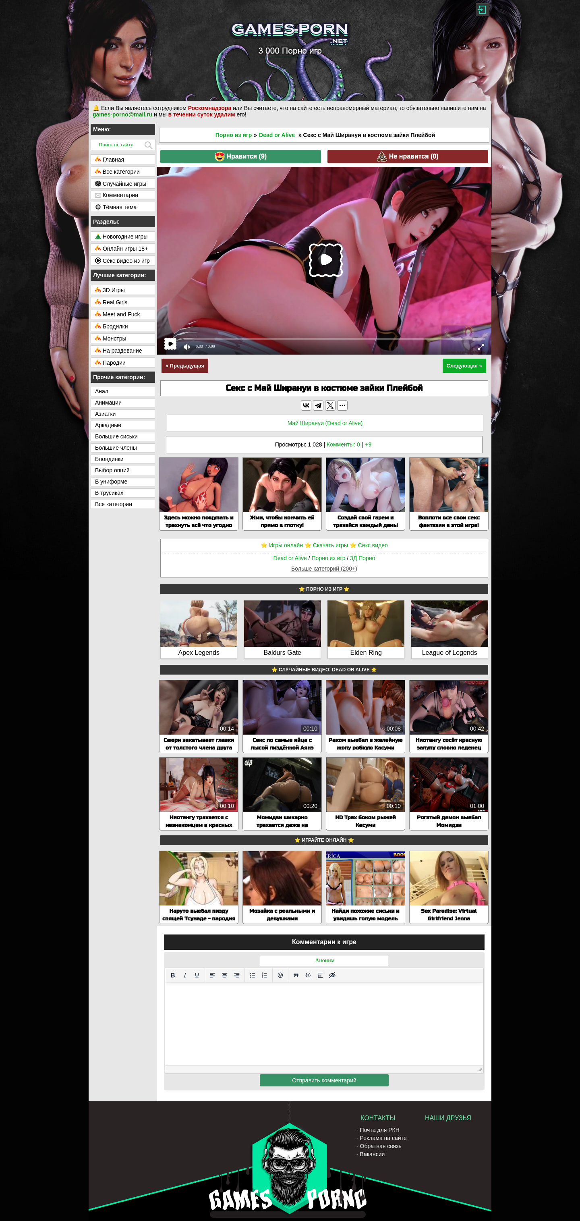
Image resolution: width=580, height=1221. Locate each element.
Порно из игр (233, 135)
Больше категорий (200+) (324, 568)
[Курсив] (185, 975)
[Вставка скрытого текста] (332, 975)
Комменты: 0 (343, 444)
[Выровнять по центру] (225, 975)
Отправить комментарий (324, 1080)
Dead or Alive (277, 135)
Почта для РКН (380, 1130)
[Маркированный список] (252, 975)
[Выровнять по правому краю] (237, 975)
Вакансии (372, 1154)
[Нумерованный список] (265, 975)
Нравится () (241, 157)
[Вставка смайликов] (280, 975)
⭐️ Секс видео (369, 545)
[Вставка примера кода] (308, 975)
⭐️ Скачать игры (326, 545)
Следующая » (464, 366)
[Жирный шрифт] (173, 975)
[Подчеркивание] (197, 975)
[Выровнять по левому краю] (213, 975)
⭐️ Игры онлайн (282, 545)
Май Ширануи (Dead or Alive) (325, 423)
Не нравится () (407, 157)
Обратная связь (381, 1146)
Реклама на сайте (383, 1138)
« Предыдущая (185, 366)
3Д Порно (362, 558)
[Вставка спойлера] (320, 975)
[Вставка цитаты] (296, 975)
